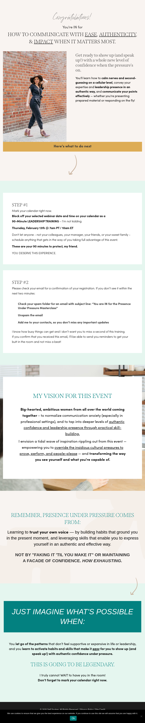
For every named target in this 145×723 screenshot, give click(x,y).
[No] (141, 716)
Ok (73, 718)
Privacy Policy (86, 709)
